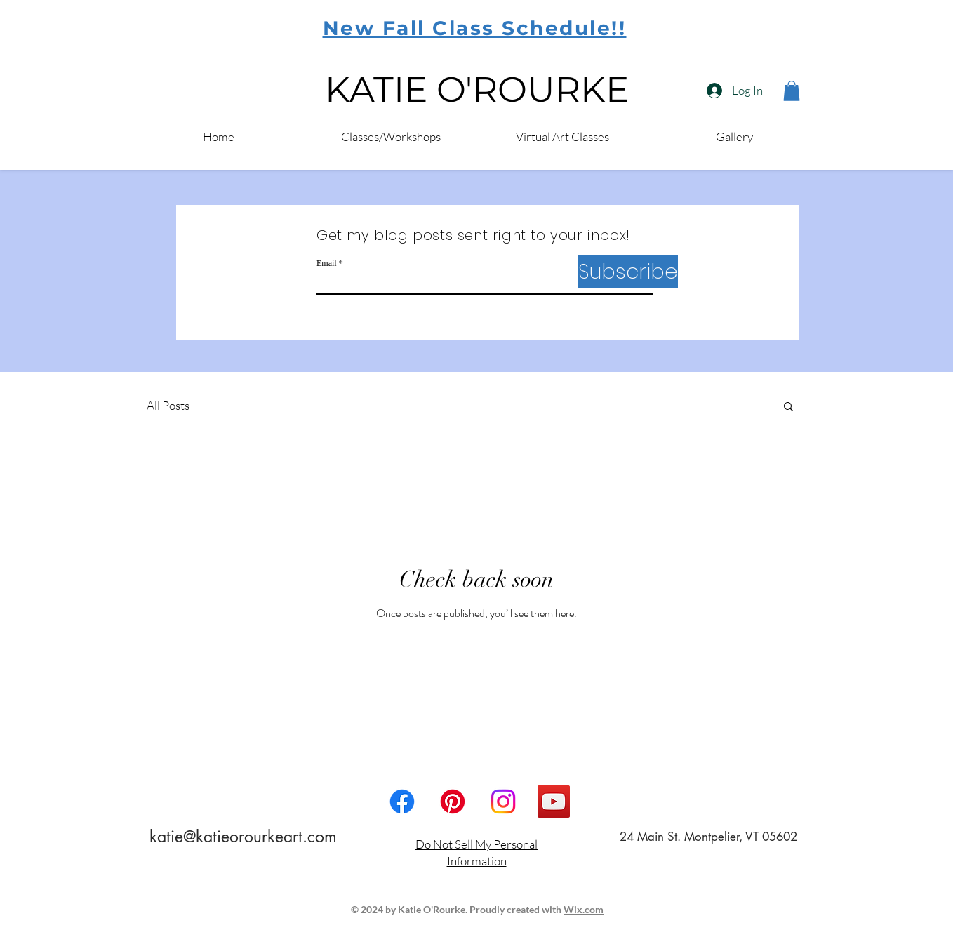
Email (326, 263)
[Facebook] (402, 801)
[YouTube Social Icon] (554, 801)
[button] (788, 407)
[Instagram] (503, 801)
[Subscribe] (628, 271)
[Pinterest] (452, 801)
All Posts (168, 405)
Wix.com (584, 909)
